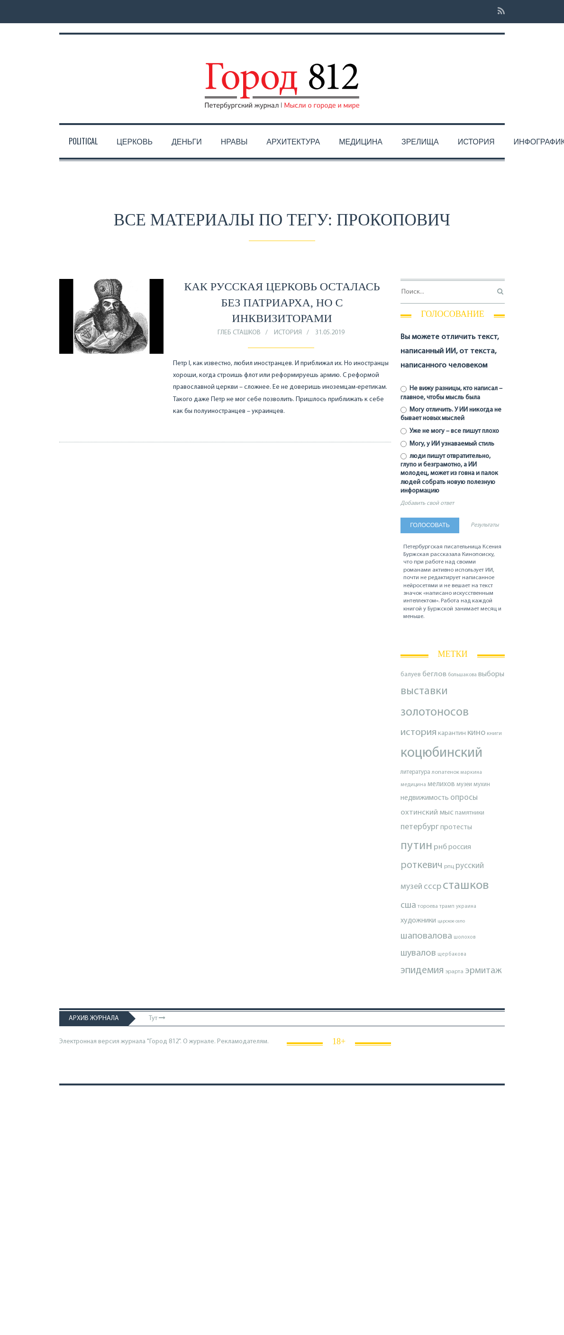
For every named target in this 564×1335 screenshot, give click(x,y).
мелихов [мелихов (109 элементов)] (441, 784)
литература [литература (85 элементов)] (415, 772)
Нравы (234, 141)
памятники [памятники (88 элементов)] (469, 813)
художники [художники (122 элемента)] (418, 920)
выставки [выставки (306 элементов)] (424, 691)
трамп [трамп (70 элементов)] (447, 906)
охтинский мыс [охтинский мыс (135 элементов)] (427, 812)
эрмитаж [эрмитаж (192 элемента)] (483, 971)
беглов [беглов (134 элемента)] (434, 674)
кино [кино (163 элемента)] (476, 732)
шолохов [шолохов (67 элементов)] (465, 937)
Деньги (187, 141)
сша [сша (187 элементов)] (408, 905)
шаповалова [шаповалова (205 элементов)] (426, 936)
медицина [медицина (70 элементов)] (413, 785)
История (476, 141)
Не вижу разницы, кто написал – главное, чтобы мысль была (451, 393)
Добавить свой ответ (427, 503)
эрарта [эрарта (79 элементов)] (455, 972)
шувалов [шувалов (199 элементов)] (418, 953)
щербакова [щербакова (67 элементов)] (451, 954)
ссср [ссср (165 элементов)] (432, 886)
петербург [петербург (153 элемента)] (419, 827)
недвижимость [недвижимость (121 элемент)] (424, 798)
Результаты (485, 525)
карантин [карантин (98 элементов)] (452, 733)
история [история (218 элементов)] (418, 732)
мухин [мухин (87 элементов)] (481, 784)
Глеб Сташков (239, 332)
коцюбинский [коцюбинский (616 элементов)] (441, 753)
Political (83, 141)
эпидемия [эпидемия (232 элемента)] (422, 971)
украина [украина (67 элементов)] (466, 906)
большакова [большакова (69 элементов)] (462, 675)
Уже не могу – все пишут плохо (449, 431)
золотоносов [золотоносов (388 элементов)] (434, 712)
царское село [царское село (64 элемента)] (451, 921)
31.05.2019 (330, 332)
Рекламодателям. (243, 1041)
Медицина (360, 141)
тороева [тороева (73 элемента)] (428, 906)
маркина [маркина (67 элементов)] (471, 772)
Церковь (135, 141)
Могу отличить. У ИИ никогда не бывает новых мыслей (450, 414)
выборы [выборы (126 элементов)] (491, 674)
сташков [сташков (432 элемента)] (466, 885)
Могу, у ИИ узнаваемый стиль (447, 444)
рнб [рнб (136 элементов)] (440, 847)
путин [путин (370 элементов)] (416, 846)
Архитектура (293, 141)
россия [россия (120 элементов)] (459, 847)
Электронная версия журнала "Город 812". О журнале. (137, 1041)
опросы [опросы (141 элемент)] (464, 798)
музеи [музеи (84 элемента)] (464, 784)
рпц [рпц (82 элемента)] (449, 866)
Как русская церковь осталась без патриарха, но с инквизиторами (282, 302)
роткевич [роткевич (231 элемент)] (421, 865)
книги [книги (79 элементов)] (494, 733)
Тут (157, 1018)
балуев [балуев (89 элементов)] (410, 675)
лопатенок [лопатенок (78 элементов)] (445, 772)
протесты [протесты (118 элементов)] (456, 827)
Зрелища (420, 141)
